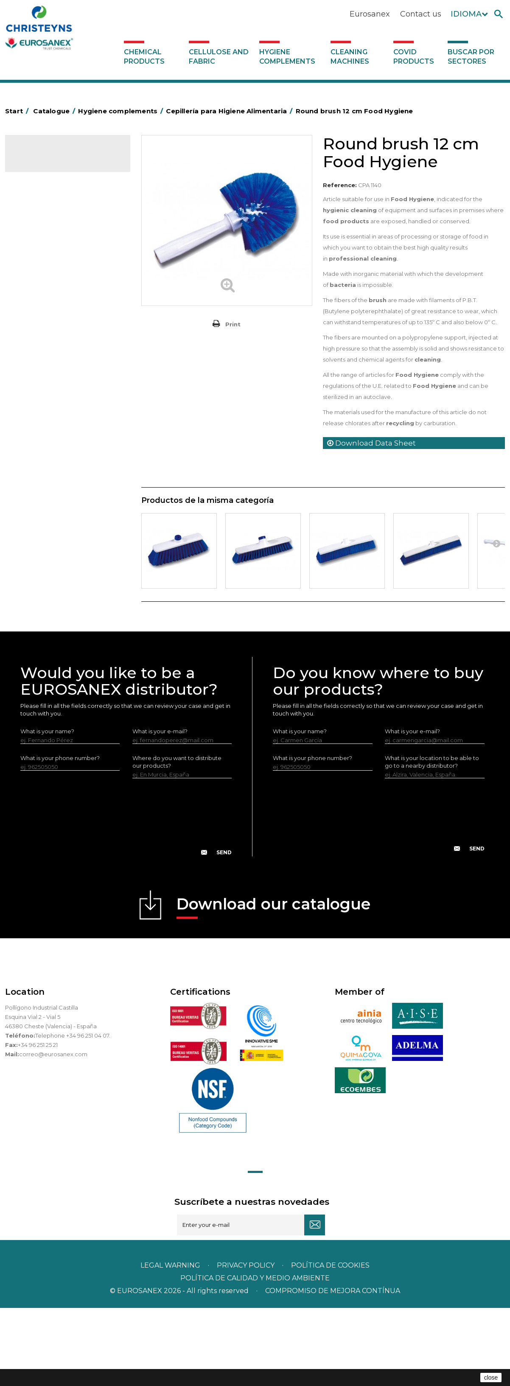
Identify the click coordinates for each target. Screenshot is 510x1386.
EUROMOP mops (45, 452)
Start (18, 111)
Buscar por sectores (471, 56)
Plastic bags (38, 268)
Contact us (420, 14)
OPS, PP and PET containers (60, 360)
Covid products (413, 56)
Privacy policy (246, 1343)
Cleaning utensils (44, 517)
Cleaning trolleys (44, 320)
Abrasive (33, 216)
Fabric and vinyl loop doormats (64, 412)
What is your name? (47, 809)
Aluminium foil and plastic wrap (63, 242)
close (491, 1377)
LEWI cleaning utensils (51, 530)
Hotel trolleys (40, 307)
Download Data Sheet (371, 443)
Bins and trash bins (46, 334)
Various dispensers (47, 557)
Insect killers (38, 438)
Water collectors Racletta (56, 491)
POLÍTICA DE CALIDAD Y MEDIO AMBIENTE (255, 1356)
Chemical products (144, 56)
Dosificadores (41, 544)
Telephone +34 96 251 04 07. (72, 1113)
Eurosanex (370, 14)
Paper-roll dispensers (51, 465)
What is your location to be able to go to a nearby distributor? (432, 840)
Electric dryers (41, 504)
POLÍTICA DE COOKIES (330, 1343)
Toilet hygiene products (54, 425)
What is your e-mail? (160, 809)
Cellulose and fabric (219, 56)
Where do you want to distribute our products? (176, 840)
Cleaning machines (350, 56)
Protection (36, 478)
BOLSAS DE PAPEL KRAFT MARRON (55, 288)
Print (233, 324)
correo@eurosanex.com (53, 1132)
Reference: (340, 185)
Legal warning (171, 1343)
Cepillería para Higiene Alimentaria (51, 393)
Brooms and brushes (50, 373)
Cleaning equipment (50, 347)
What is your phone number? (60, 836)
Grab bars (34, 255)
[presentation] (126, 901)
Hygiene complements (287, 56)
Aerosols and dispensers (55, 229)
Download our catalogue (273, 985)
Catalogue (47, 159)
